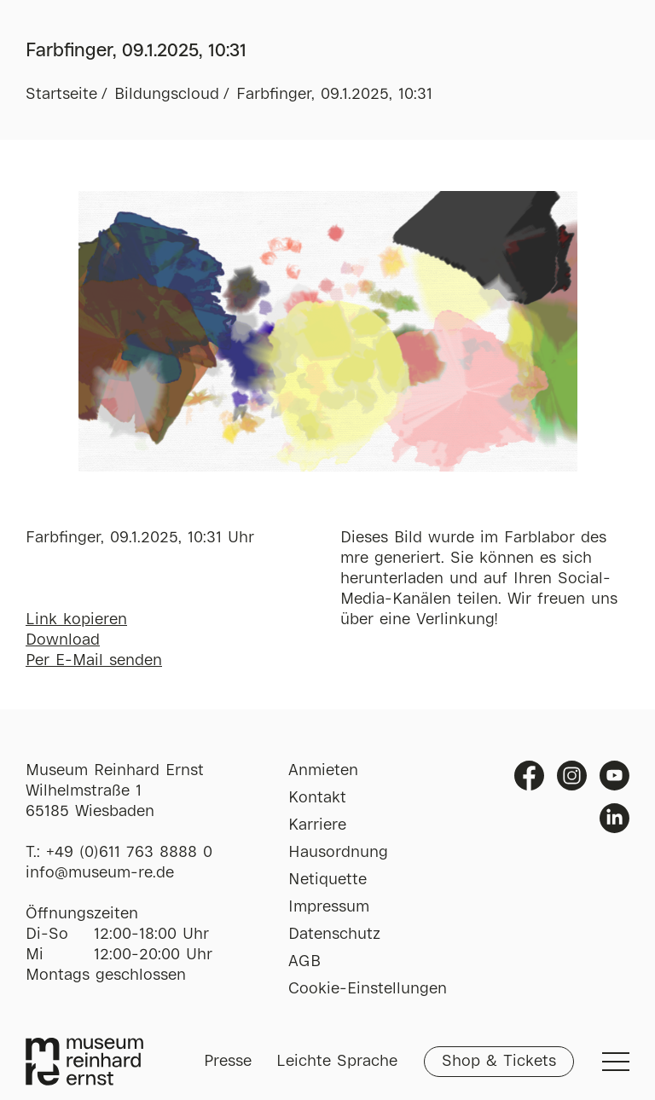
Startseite (61, 94)
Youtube (614, 775)
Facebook (529, 775)
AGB (304, 962)
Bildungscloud (166, 94)
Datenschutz (334, 934)
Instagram (572, 775)
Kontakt (317, 798)
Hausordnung (338, 853)
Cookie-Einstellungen (367, 989)
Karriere (317, 825)
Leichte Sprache (336, 1061)
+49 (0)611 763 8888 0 (129, 853)
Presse (228, 1061)
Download (63, 640)
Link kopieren (76, 620)
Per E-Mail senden (94, 661)
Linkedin (614, 818)
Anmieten (323, 771)
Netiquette (327, 880)
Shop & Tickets (499, 1061)
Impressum (328, 907)
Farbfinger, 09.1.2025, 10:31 (334, 94)
